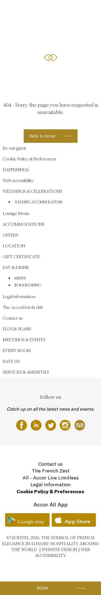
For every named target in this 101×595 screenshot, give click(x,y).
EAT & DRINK (16, 267)
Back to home (42, 135)
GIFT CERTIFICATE (21, 256)
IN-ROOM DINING (28, 285)
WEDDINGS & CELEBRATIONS (60, 10)
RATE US (11, 361)
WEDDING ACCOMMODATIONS (38, 202)
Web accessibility (18, 180)
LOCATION (24, 50)
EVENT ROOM (17, 350)
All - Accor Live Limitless (51, 478)
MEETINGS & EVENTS (24, 339)
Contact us (12, 318)
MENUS (20, 278)
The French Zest (50, 471)
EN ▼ (40, 50)
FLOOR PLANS (17, 329)
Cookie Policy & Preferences (29, 158)
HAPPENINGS (26, 30)
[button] (90, 77)
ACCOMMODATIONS (53, 30)
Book (42, 588)
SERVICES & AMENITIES (26, 372)
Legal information (19, 296)
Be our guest (25, 10)
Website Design (59, 549)
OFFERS (78, 30)
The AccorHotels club (23, 307)
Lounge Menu (16, 213)
